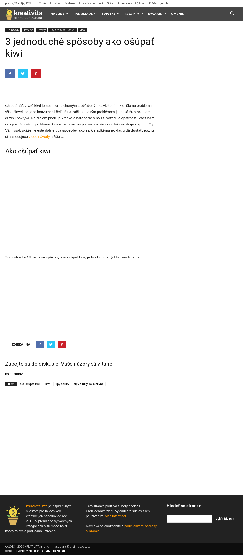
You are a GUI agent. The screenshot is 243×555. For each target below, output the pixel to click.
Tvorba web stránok (29, 551)
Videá (83, 30)
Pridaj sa (55, 3)
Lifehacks (28, 30)
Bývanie (157, 13)
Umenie (179, 13)
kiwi (47, 384)
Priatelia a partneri (91, 3)
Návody (59, 13)
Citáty (110, 3)
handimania (130, 257)
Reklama (69, 3)
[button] (232, 13)
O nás (42, 3)
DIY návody (13, 30)
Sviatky (110, 13)
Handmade (85, 13)
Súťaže (152, 3)
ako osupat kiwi (30, 384)
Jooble (164, 3)
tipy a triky (62, 384)
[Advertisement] (81, 90)
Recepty (134, 13)
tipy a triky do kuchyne (88, 384)
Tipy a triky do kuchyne (63, 30)
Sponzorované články (131, 3)
